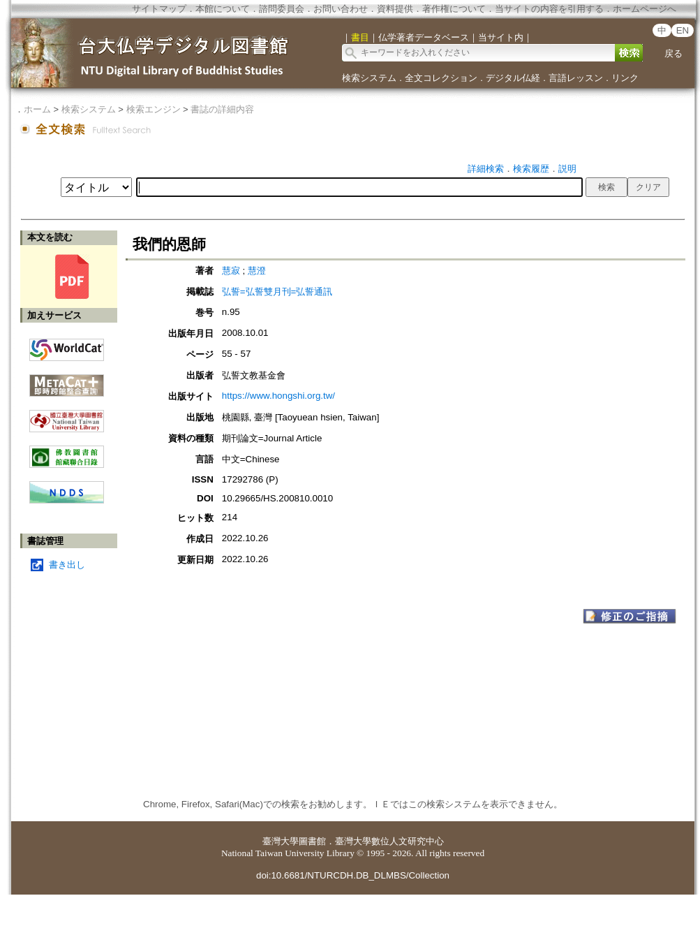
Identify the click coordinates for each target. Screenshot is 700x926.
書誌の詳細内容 (222, 109)
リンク (625, 78)
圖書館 (312, 841)
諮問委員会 (281, 8)
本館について (222, 8)
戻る (673, 53)
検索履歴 (531, 168)
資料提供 (395, 8)
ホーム (37, 109)
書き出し (67, 564)
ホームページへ (644, 8)
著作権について (454, 8)
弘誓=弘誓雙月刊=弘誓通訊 (277, 291)
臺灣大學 (280, 841)
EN (683, 30)
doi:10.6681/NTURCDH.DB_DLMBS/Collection (352, 875)
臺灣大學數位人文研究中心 (389, 841)
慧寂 (232, 270)
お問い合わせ (340, 8)
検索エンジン (153, 109)
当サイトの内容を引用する (549, 8)
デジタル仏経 (513, 78)
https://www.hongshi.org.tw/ (278, 395)
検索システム (369, 78)
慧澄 (257, 270)
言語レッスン (576, 78)
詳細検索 (486, 168)
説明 (567, 168)
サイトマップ (159, 8)
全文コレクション (441, 78)
